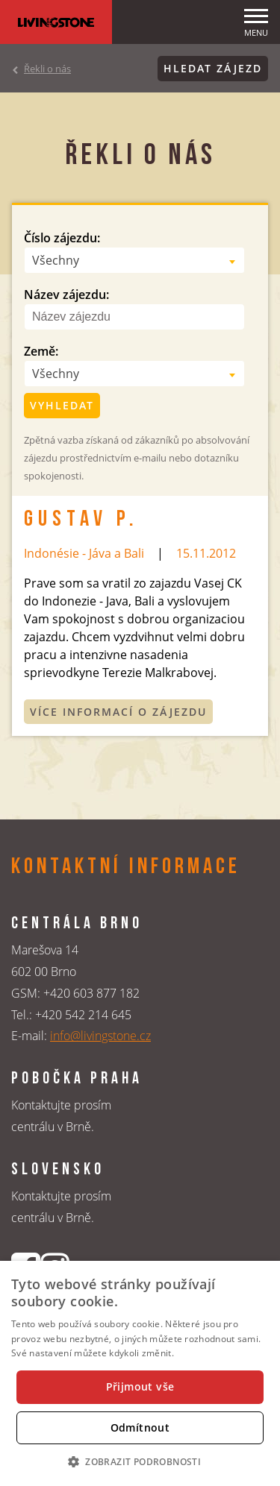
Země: (41, 351)
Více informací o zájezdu (118, 712)
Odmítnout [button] (140, 1427)
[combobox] (134, 260)
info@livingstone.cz (100, 1035)
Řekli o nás (47, 68)
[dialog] (140, 1373)
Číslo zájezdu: (62, 238)
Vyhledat (62, 405)
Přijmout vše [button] (140, 1386)
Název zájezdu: (66, 294)
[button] (140, 1461)
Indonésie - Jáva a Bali (84, 553)
